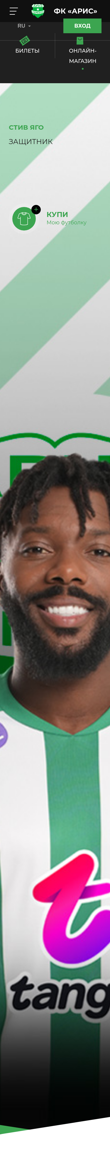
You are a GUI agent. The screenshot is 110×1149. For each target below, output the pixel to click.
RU (24, 26)
